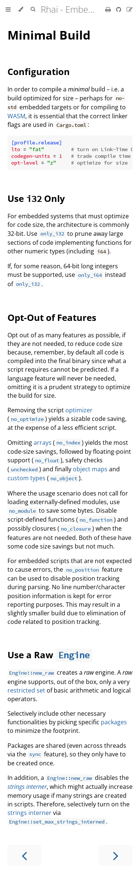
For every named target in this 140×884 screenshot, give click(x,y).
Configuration (38, 71)
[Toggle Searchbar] (33, 9)
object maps (90, 469)
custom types (26, 478)
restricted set (26, 690)
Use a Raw (31, 655)
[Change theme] (21, 9)
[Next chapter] (116, 855)
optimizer (79, 410)
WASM (16, 116)
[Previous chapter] (24, 855)
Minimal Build (48, 35)
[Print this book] (108, 9)
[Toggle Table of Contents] (8, 9)
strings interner (27, 787)
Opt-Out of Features (51, 317)
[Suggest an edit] (129, 9)
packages (114, 722)
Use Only (36, 198)
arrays (43, 442)
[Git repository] (119, 9)
